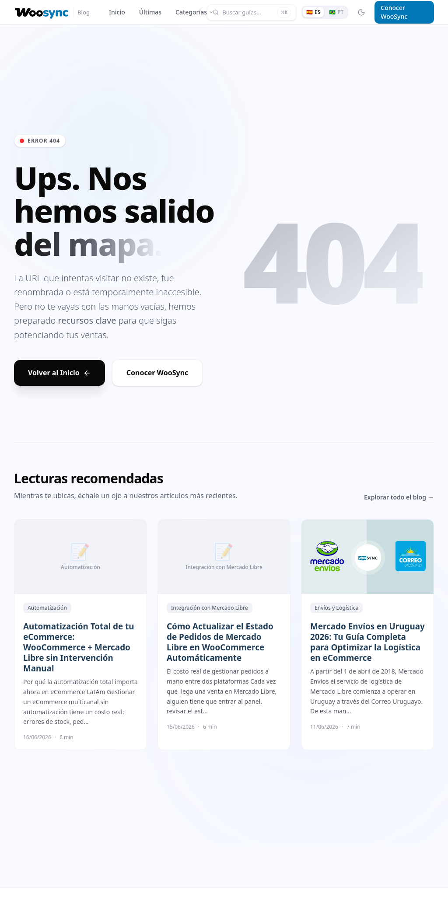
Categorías (194, 12)
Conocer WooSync (394, 12)
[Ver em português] (336, 12)
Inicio (117, 12)
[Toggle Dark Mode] (361, 12)
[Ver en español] (313, 12)
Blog (83, 12)
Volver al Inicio (59, 372)
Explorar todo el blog (399, 497)
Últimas (150, 12)
